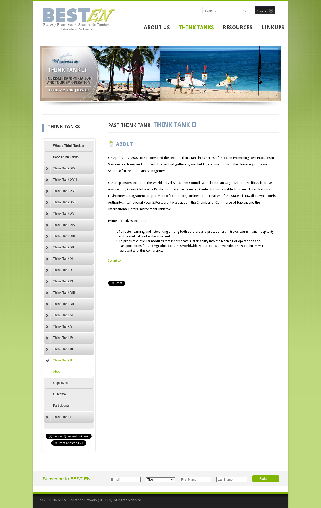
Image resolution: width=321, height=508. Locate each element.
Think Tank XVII (61, 191)
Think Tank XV (60, 213)
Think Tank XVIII (61, 179)
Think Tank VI (59, 315)
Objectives (60, 383)
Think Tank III (59, 349)
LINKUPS (272, 27)
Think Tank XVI (60, 202)
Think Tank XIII (60, 236)
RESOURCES (237, 27)
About (57, 372)
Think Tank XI (59, 259)
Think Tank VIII (60, 292)
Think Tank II (59, 360)
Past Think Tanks (66, 157)
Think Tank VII (60, 304)
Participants (61, 405)
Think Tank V (59, 326)
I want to (114, 260)
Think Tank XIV (60, 225)
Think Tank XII (60, 247)
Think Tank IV (59, 338)
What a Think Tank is (68, 146)
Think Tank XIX (60, 168)
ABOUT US (157, 27)
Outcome (59, 394)
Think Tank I (58, 417)
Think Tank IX (59, 281)
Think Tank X (59, 270)
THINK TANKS (196, 27)
